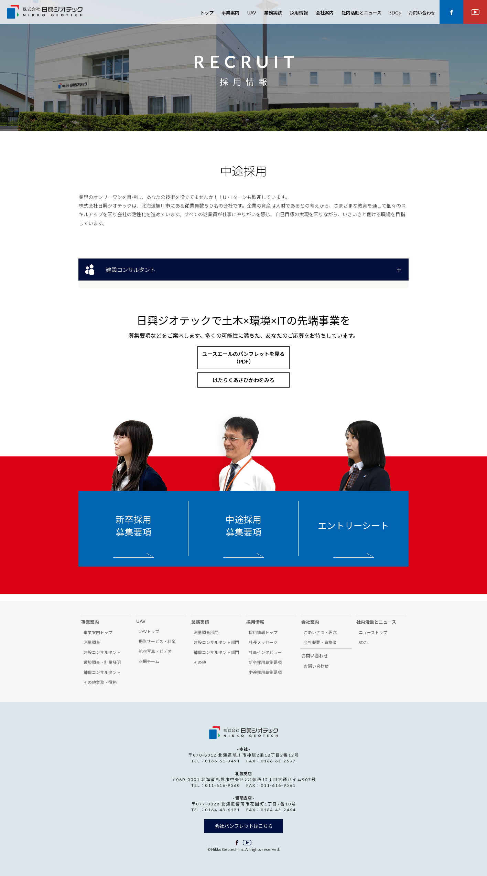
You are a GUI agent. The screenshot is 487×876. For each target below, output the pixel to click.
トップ (207, 12)
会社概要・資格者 (320, 642)
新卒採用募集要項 (133, 526)
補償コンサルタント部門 (216, 652)
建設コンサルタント (130, 269)
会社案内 (325, 12)
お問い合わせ (422, 12)
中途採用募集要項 (243, 526)
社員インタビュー (265, 652)
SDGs (395, 12)
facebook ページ (451, 12)
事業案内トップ (98, 632)
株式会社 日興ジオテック (45, 13)
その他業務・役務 (100, 682)
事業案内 (230, 12)
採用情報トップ (263, 632)
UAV (251, 12)
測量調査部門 (206, 632)
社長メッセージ (263, 642)
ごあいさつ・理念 (320, 632)
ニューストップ (373, 632)
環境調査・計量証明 (102, 662)
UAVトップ (149, 631)
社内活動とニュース (361, 12)
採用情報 (299, 12)
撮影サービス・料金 (157, 641)
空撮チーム (149, 661)
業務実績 (273, 12)
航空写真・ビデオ (155, 651)
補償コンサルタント (102, 672)
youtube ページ (475, 12)
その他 (200, 662)
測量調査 (92, 642)
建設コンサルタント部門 (216, 642)
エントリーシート (353, 525)
